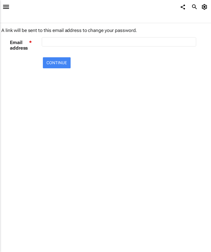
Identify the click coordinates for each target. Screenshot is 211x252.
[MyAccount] (205, 7)
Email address (19, 45)
